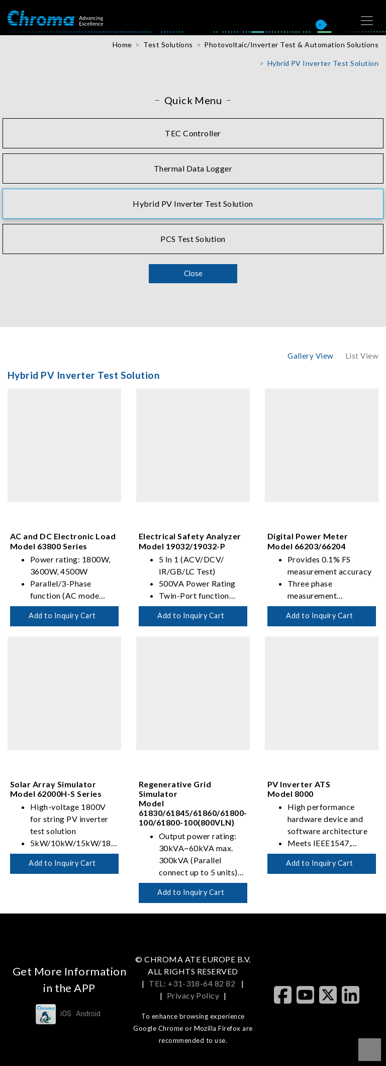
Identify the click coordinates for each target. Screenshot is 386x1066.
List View (361, 355)
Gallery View (310, 355)
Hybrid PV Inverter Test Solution (322, 63)
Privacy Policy (193, 995)
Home (122, 44)
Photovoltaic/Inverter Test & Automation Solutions (291, 44)
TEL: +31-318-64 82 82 (193, 983)
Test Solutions (168, 44)
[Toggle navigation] (367, 20)
